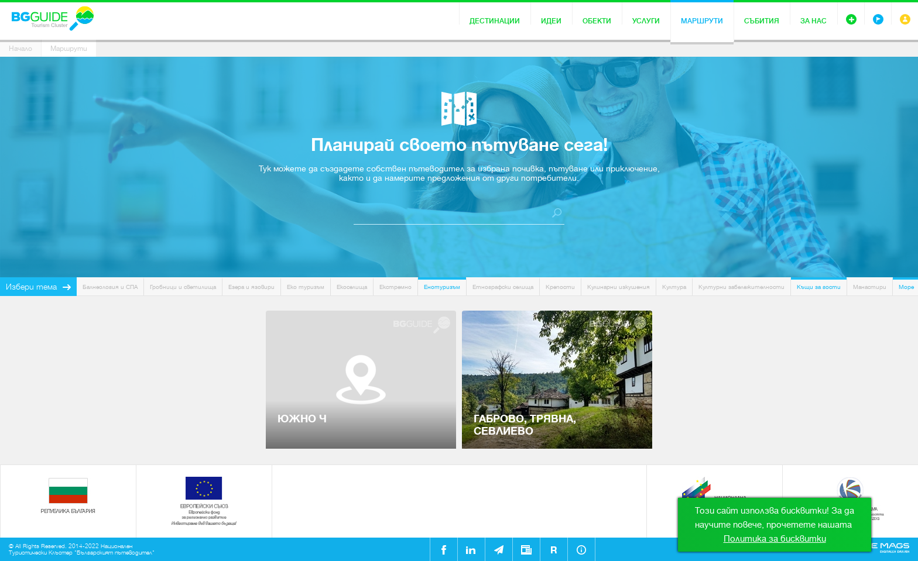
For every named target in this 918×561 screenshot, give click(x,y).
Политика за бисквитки (775, 539)
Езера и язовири (251, 287)
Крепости (560, 287)
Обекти (597, 21)
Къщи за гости (819, 287)
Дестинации (495, 21)
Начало (20, 48)
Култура (674, 287)
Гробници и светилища (183, 287)
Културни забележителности (741, 287)
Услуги (646, 21)
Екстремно (395, 287)
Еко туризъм (305, 287)
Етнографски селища (502, 287)
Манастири (869, 287)
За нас (813, 21)
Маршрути (702, 21)
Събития (761, 21)
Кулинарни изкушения (618, 287)
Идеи (551, 21)
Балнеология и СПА (110, 287)
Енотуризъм (442, 287)
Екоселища (352, 287)
